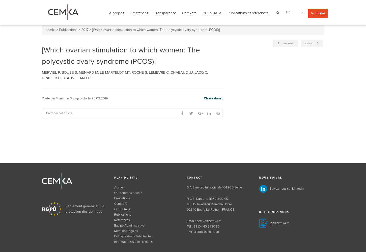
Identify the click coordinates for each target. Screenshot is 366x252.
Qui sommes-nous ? (128, 193)
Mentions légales (126, 231)
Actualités (318, 13)
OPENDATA (212, 13)
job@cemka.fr (279, 223)
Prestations (139, 13)
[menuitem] (294, 12)
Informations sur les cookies (133, 242)
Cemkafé (189, 13)
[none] (294, 12)
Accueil (119, 187)
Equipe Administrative (129, 226)
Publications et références (248, 13)
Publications (122, 215)
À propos (116, 13)
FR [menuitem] (288, 12)
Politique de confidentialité (132, 236)
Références (122, 220)
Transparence (165, 13)
